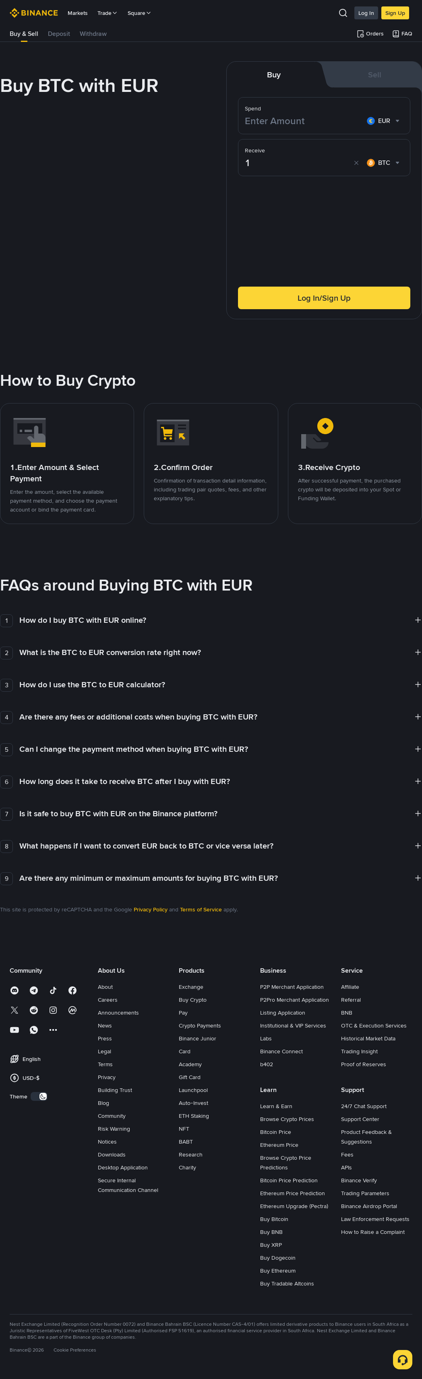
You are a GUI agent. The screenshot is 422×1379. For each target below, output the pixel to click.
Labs (266, 1038)
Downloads (112, 1154)
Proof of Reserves (363, 1064)
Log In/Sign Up (324, 298)
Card (184, 1051)
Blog (103, 1103)
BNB (346, 1012)
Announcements (118, 1012)
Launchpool (193, 1090)
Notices (107, 1141)
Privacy (107, 1077)
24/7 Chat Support (364, 1106)
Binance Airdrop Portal (369, 1206)
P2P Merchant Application (292, 986)
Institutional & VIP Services (293, 1025)
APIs (346, 1167)
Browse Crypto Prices (287, 1119)
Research (191, 1154)
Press (105, 1038)
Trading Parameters (365, 1193)
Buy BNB (271, 1231)
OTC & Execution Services (374, 1025)
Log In (366, 13)
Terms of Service (201, 909)
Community (112, 1115)
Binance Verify (359, 1180)
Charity (187, 1167)
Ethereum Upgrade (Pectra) (294, 1206)
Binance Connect (281, 1051)
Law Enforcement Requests (375, 1219)
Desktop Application (123, 1167)
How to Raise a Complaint (373, 1231)
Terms (105, 1064)
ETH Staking (194, 1115)
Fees (347, 1154)
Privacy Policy (151, 909)
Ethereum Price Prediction (292, 1193)
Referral (351, 999)
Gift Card (190, 1077)
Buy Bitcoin (274, 1219)
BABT (186, 1141)
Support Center (360, 1119)
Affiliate (350, 986)
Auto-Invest (193, 1103)
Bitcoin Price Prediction (289, 1180)
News (105, 1025)
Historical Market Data (368, 1038)
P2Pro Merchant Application (294, 999)
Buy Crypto (193, 999)
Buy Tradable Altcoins (287, 1283)
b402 (266, 1064)
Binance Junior (197, 1038)
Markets (78, 13)
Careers (108, 999)
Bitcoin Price (275, 1132)
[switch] (39, 1096)
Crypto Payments (200, 1025)
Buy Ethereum (278, 1270)
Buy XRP (271, 1244)
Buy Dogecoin (278, 1257)
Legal (104, 1051)
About (105, 986)
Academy (190, 1064)
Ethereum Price (279, 1144)
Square (140, 13)
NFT (184, 1128)
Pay (183, 1012)
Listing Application (282, 1012)
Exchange (191, 986)
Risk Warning (114, 1128)
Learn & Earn (276, 1106)
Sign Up (395, 13)
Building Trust (115, 1090)
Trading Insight (359, 1051)
